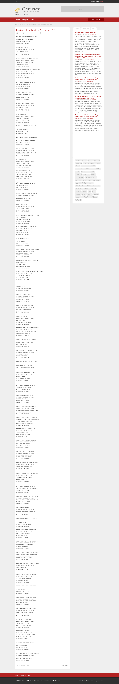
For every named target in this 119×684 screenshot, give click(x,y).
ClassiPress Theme (84, 680)
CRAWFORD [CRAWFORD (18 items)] (91, 166)
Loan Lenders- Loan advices (25, 24)
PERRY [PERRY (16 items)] (85, 191)
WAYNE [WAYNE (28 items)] (78, 200)
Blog (32, 19)
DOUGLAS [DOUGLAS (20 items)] (78, 169)
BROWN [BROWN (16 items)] (84, 160)
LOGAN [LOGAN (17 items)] (91, 183)
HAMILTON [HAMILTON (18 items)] (78, 174)
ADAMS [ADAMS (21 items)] (77, 160)
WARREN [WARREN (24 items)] (78, 197)
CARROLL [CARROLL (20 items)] (78, 163)
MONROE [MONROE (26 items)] (78, 189)
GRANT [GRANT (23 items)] (83, 172)
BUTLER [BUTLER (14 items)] (90, 160)
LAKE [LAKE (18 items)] (89, 180)
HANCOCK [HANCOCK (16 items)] (86, 174)
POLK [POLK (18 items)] (94, 191)
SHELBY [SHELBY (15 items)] (90, 194)
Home (18, 19)
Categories (25, 19)
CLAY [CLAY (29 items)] (77, 166)
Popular (77, 28)
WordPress (100, 680)
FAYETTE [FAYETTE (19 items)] (86, 169)
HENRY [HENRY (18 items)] (93, 174)
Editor (20, 33)
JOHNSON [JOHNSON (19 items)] (78, 180)
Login (101, 1)
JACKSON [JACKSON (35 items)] (79, 177)
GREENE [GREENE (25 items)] (91, 172)
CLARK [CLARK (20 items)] (98, 163)
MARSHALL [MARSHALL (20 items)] (96, 186)
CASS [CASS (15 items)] (85, 163)
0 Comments (93, 34)
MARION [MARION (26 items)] (88, 186)
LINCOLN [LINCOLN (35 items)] (83, 183)
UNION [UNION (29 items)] (96, 194)
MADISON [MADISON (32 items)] (79, 186)
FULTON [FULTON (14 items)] (77, 172)
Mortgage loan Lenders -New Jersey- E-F (35, 30)
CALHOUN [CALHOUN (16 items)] (97, 160)
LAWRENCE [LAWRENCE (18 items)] (96, 180)
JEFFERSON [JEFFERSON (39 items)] (90, 177)
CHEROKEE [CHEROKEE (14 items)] (91, 163)
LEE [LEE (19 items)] (76, 183)
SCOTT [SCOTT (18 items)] (84, 194)
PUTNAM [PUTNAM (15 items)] (77, 194)
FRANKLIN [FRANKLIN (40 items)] (95, 169)
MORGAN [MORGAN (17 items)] (78, 191)
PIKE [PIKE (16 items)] (89, 191)
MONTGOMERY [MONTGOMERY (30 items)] (90, 189)
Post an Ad (96, 19)
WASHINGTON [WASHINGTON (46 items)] (90, 197)
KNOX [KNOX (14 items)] (85, 180)
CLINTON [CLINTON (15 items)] (83, 166)
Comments (86, 28)
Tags (94, 28)
